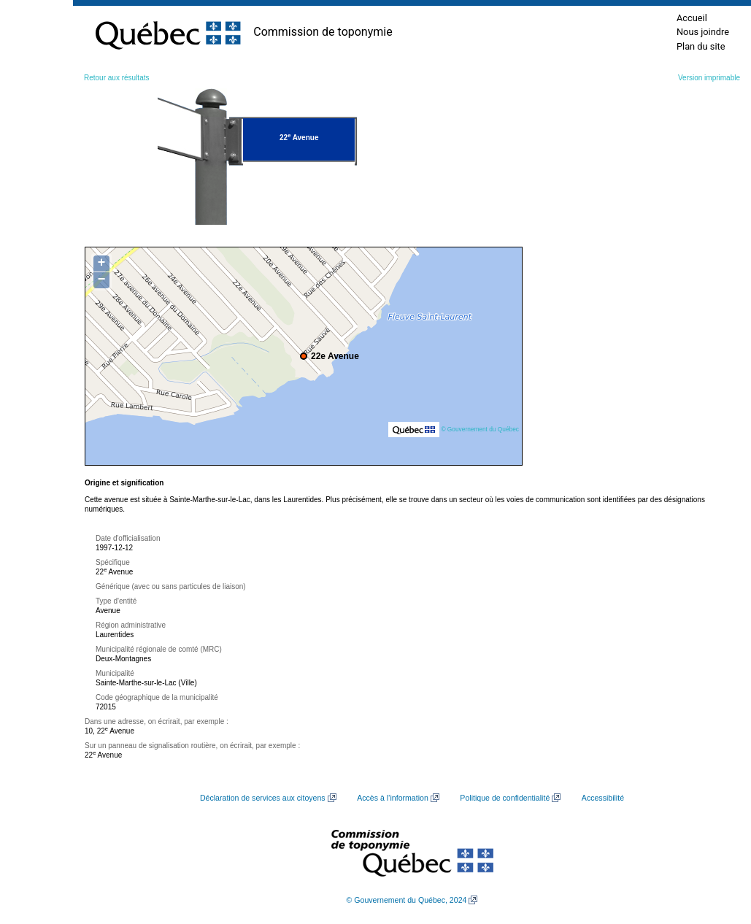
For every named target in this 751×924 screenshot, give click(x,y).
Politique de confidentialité (505, 797)
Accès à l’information (392, 797)
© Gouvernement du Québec (480, 429)
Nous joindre (703, 31)
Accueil (692, 17)
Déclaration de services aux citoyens (263, 797)
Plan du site (701, 46)
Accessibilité (603, 797)
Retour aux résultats (117, 78)
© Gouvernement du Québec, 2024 (407, 900)
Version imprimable (709, 78)
